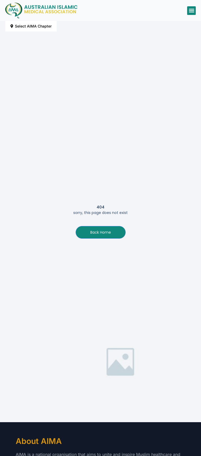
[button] (191, 10)
